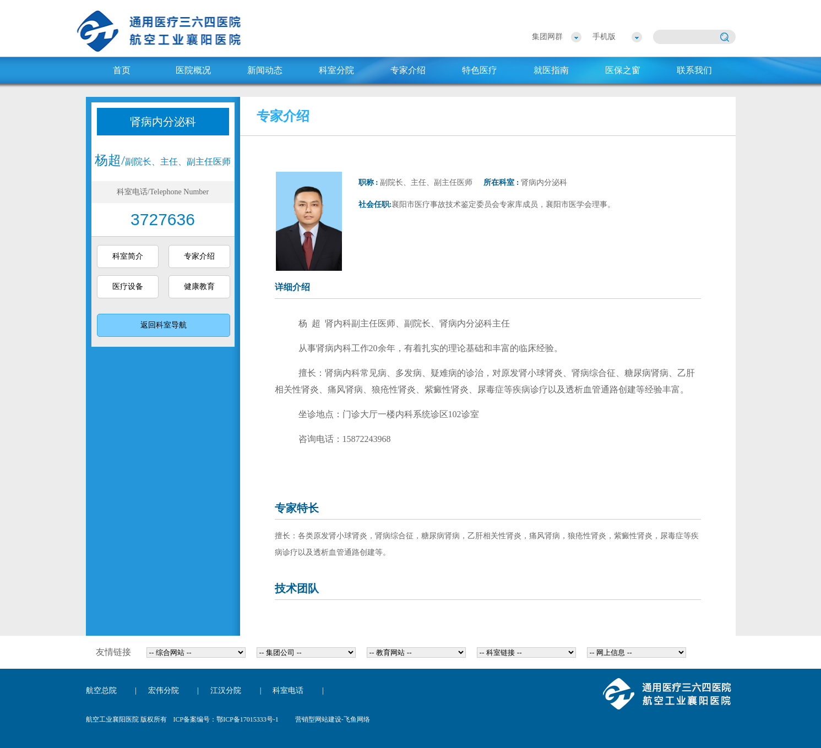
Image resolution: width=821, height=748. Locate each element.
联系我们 (694, 70)
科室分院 (336, 70)
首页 (122, 70)
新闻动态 (264, 70)
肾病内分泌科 (163, 122)
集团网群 (547, 36)
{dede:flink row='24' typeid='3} (416, 652)
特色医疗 (479, 70)
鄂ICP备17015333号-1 (247, 719)
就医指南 (551, 70)
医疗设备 (127, 286)
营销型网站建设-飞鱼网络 (332, 719)
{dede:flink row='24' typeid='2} (306, 652)
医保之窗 (622, 70)
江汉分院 (225, 690)
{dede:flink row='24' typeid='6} (636, 652)
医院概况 (193, 70)
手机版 (604, 36)
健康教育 (199, 286)
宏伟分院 (163, 690)
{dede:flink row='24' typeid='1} (196, 652)
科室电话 (288, 690)
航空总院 (101, 690)
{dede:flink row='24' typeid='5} (526, 652)
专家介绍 (408, 70)
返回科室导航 (163, 325)
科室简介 (127, 256)
